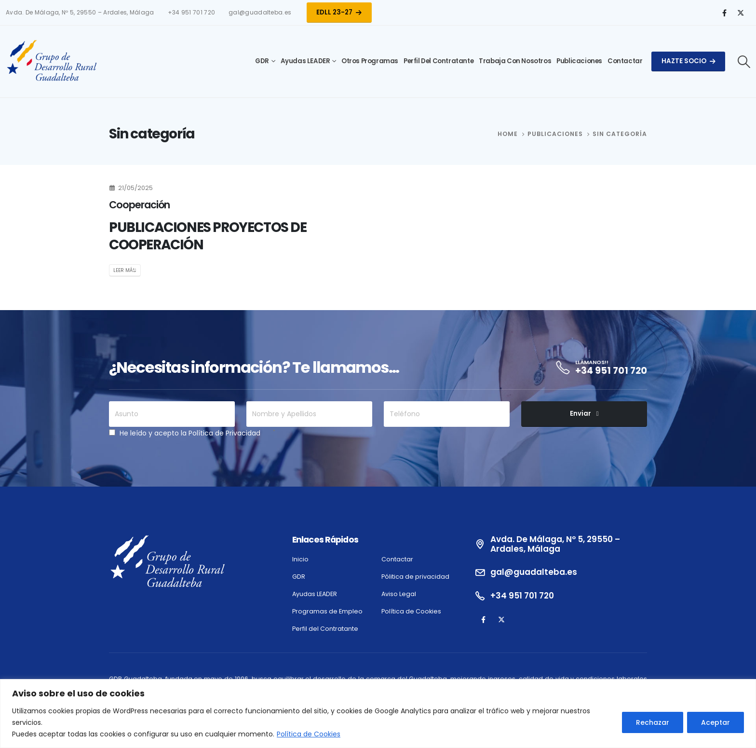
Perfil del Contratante (438, 61)
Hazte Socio (689, 61)
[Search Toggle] (744, 61)
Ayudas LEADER (305, 61)
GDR (262, 61)
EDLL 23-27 (339, 12)
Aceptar (715, 722)
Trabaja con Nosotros (515, 61)
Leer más (124, 270)
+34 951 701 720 (191, 12)
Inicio (300, 559)
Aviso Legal (398, 594)
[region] (378, 713)
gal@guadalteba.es (260, 12)
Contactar (625, 61)
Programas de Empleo (327, 611)
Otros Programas (369, 61)
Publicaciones (579, 61)
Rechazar (652, 722)
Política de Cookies (308, 734)
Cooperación (139, 205)
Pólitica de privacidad (415, 576)
